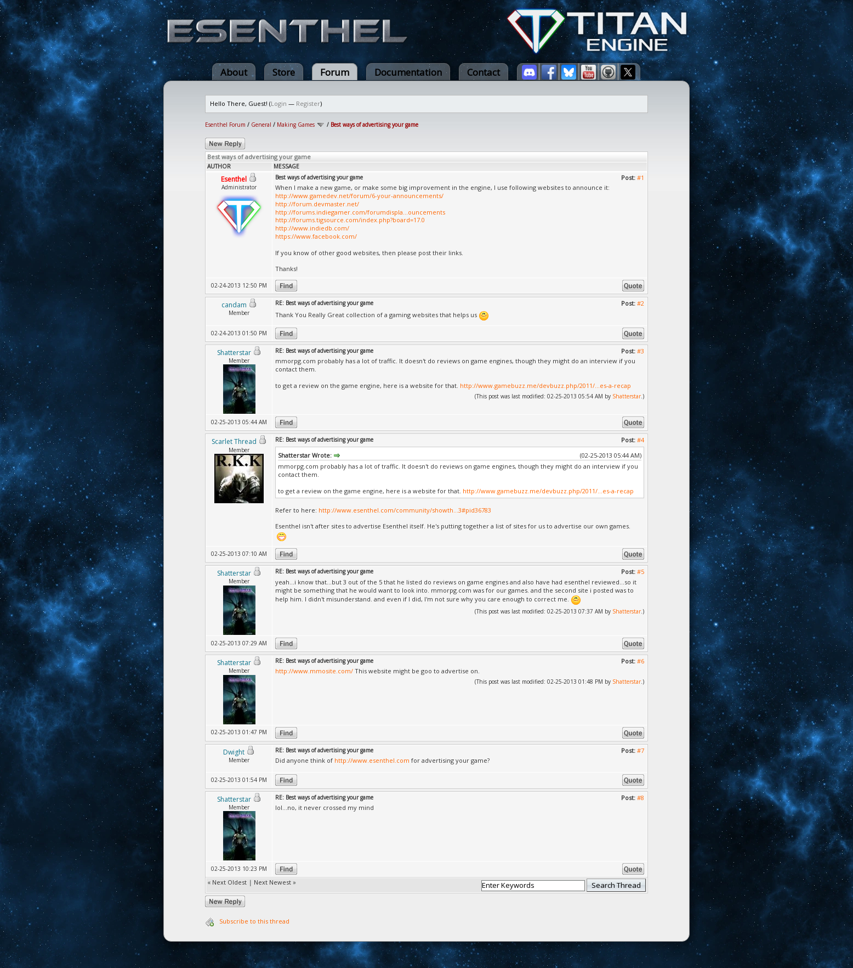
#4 (640, 440)
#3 (640, 351)
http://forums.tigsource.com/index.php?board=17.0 (350, 220)
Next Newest (272, 882)
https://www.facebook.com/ (316, 236)
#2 (640, 303)
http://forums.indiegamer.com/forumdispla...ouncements (360, 212)
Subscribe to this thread (254, 921)
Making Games (296, 124)
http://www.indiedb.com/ (312, 228)
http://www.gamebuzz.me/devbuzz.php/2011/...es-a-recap (545, 385)
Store (283, 72)
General (261, 124)
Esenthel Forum (225, 124)
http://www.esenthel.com (372, 760)
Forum (334, 72)
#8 (640, 797)
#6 (640, 661)
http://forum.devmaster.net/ (317, 204)
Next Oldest (229, 882)
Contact (483, 72)
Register (308, 103)
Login (279, 103)
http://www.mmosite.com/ (314, 671)
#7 (640, 750)
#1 (640, 177)
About (233, 72)
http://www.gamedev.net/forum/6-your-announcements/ (359, 196)
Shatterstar (626, 396)
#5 (640, 571)
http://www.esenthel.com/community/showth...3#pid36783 (405, 510)
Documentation (408, 72)
